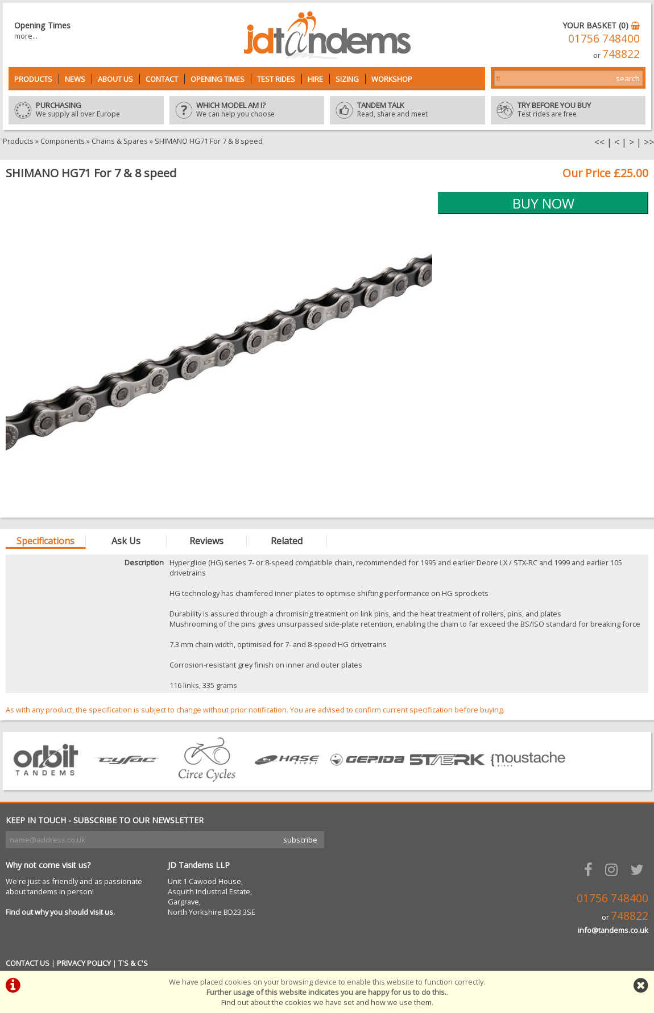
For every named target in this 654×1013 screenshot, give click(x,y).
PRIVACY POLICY (84, 963)
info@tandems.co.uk (613, 930)
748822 (621, 53)
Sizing (347, 79)
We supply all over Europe (86, 110)
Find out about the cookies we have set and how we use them (326, 1002)
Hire (315, 79)
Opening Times (218, 79)
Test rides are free (568, 110)
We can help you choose (247, 110)
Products (33, 79)
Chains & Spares (120, 141)
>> (649, 142)
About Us (115, 79)
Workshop (391, 79)
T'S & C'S (133, 963)
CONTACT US (27, 963)
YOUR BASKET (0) (601, 25)
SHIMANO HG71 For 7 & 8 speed (209, 141)
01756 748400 (604, 38)
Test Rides (276, 79)
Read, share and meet (407, 110)
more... (26, 36)
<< (599, 142)
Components (62, 141)
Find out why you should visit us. (60, 912)
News (75, 79)
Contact (162, 79)
